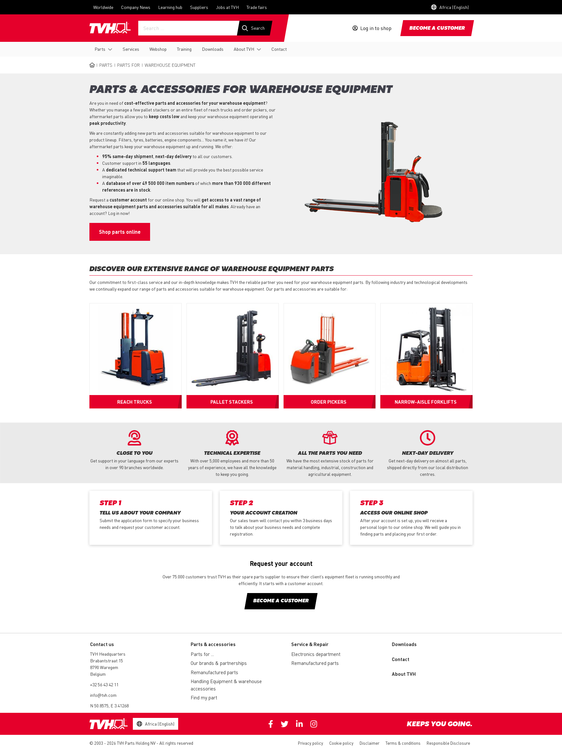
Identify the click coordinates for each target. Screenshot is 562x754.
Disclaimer (369, 743)
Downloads (213, 49)
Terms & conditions (403, 743)
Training (184, 49)
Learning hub (170, 7)
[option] (134, 450)
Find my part (204, 697)
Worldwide (103, 7)
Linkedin (299, 724)
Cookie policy (341, 743)
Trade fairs (257, 7)
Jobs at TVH (227, 7)
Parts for (128, 65)
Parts (100, 49)
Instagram (313, 724)
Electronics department (315, 654)
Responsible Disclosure (448, 743)
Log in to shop (375, 28)
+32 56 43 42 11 (104, 684)
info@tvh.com (103, 695)
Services (131, 49)
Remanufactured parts (214, 672)
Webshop (158, 49)
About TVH (244, 49)
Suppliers (199, 7)
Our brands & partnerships (219, 663)
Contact (279, 49)
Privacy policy (310, 743)
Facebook (270, 724)
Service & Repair (310, 644)
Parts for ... (202, 654)
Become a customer (437, 28)
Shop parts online (119, 231)
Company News (135, 7)
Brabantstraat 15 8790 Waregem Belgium (106, 667)
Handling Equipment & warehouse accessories (226, 685)
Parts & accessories (213, 644)
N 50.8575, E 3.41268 (109, 705)
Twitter (284, 724)
